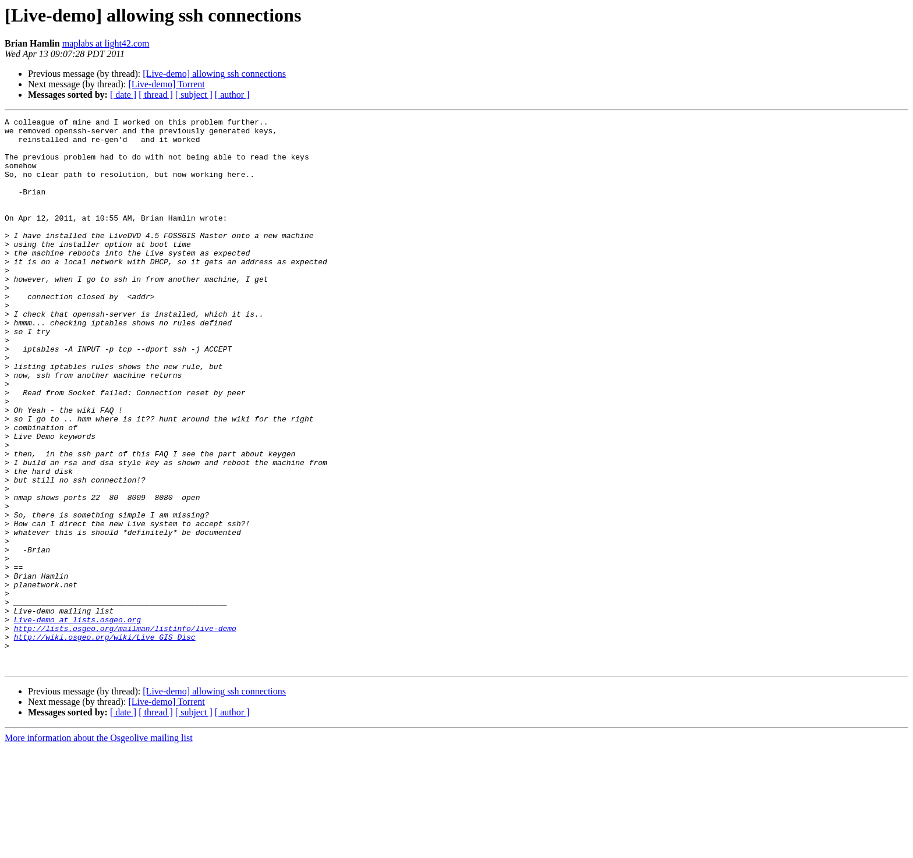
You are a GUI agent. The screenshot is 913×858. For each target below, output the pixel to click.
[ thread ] (156, 95)
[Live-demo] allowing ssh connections (214, 74)
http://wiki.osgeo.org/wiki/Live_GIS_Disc (105, 741)
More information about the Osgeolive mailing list (99, 848)
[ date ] (123, 95)
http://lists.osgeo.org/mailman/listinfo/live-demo (125, 731)
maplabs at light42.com (106, 43)
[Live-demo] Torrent (166, 84)
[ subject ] (194, 95)
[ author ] (232, 95)
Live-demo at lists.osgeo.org (77, 720)
